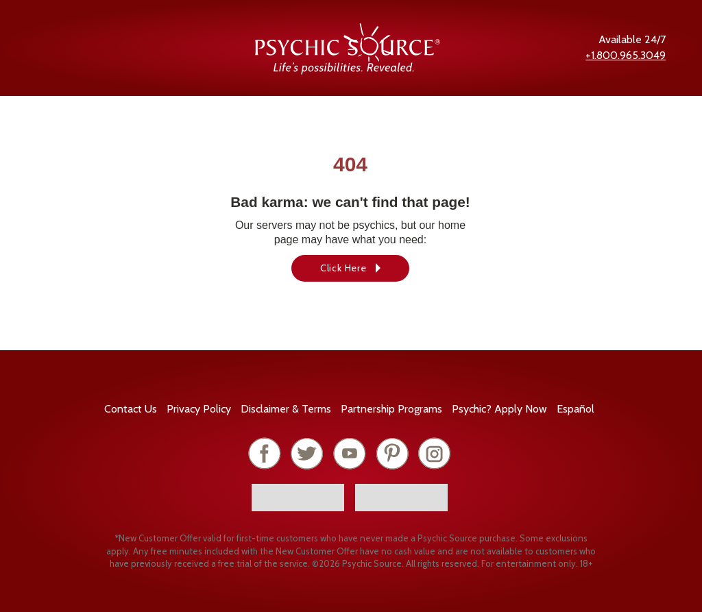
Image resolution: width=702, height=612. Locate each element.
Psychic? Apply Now (499, 408)
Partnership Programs (391, 408)
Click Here (343, 268)
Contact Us (130, 408)
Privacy (199, 408)
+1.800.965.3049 (625, 55)
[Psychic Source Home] (347, 70)
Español (575, 408)
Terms (286, 408)
